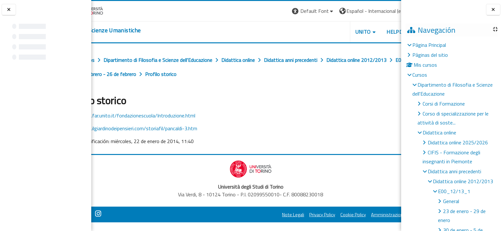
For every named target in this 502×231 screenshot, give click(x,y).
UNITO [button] (326, 32)
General (451, 201)
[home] (130, 30)
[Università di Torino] (111, 10)
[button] (276, 11)
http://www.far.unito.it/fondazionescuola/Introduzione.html (158, 115)
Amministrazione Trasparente (364, 214)
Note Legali (256, 214)
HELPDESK (362, 32)
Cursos (419, 75)
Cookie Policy (316, 214)
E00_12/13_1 (454, 191)
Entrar (389, 11)
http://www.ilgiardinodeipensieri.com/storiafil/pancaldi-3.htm (159, 128)
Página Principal (429, 45)
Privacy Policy (285, 214)
